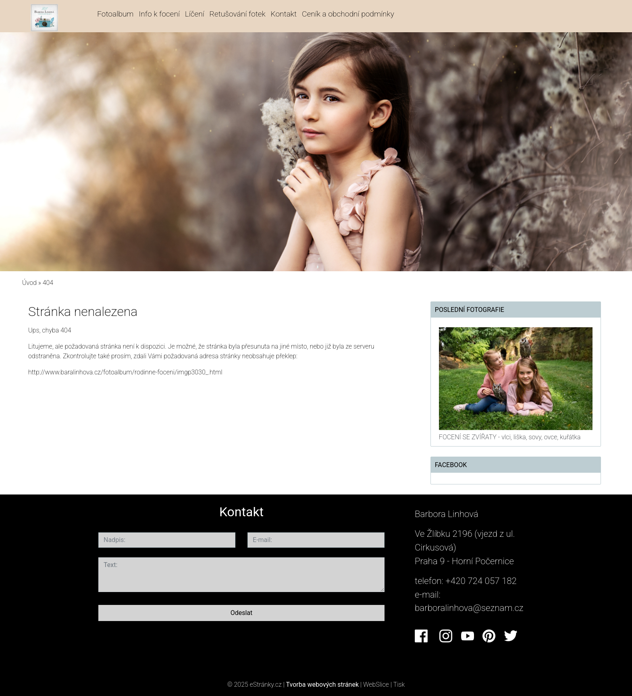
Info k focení (159, 14)
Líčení (194, 14)
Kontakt (284, 14)
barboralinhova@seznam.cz (469, 608)
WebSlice (376, 684)
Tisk (399, 684)
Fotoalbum (115, 14)
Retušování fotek (238, 14)
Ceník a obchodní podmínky (348, 14)
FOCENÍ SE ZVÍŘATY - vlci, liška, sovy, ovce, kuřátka (510, 437)
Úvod (29, 283)
